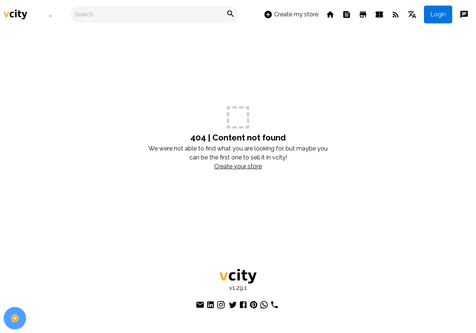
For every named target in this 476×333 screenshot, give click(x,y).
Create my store (291, 14)
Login (438, 14)
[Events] (379, 14)
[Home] (330, 14)
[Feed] (346, 14)
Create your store (238, 166)
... (50, 14)
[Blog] (395, 14)
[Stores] (362, 14)
